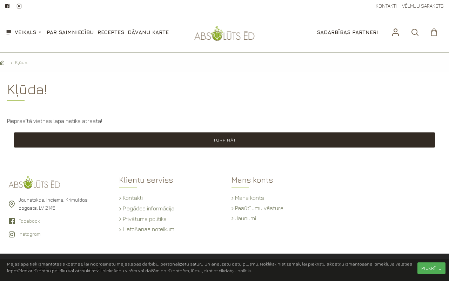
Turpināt (224, 140)
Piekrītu (431, 268)
